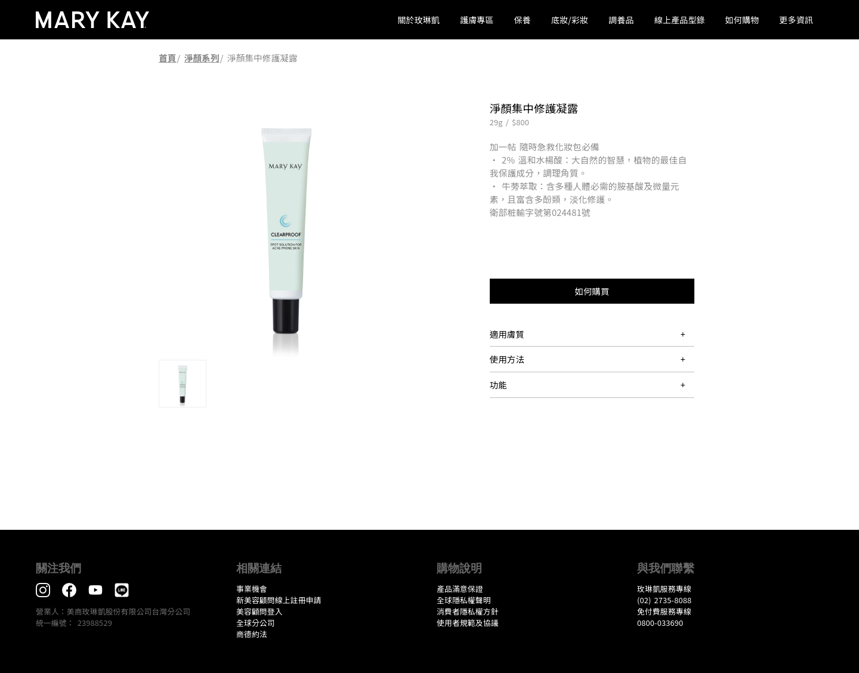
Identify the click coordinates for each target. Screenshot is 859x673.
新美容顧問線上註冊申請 (279, 600)
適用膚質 (507, 334)
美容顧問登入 (259, 611)
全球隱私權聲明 (464, 600)
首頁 (167, 57)
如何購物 (742, 20)
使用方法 (507, 359)
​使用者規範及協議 (468, 622)
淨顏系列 (202, 57)
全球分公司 (255, 622)
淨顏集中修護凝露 (262, 57)
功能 (498, 384)
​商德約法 (251, 634)
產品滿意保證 (460, 588)
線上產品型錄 (679, 20)
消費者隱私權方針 (468, 611)
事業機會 (251, 588)
